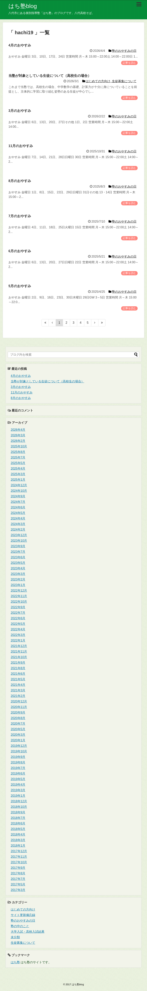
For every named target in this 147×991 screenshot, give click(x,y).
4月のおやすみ (21, 375)
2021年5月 (18, 679)
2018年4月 (18, 834)
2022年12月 (19, 590)
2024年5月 (18, 513)
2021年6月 (18, 673)
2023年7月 (18, 551)
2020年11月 (19, 707)
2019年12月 (19, 745)
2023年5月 (18, 562)
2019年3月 (18, 790)
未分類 (15, 937)
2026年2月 (18, 440)
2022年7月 (18, 612)
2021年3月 (18, 690)
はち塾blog (22, 6)
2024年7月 (18, 501)
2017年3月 (18, 890)
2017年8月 (18, 873)
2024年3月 (18, 524)
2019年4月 (18, 784)
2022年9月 (18, 607)
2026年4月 (18, 429)
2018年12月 (19, 801)
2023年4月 (18, 568)
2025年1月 (18, 479)
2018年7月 (18, 817)
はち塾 (15, 962)
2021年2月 (18, 696)
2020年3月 (18, 734)
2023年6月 (18, 557)
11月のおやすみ (22, 392)
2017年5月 (18, 884)
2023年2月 (18, 579)
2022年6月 (18, 618)
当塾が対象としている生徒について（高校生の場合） (47, 381)
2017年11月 (19, 856)
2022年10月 (19, 601)
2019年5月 (18, 779)
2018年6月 (18, 823)
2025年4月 (18, 468)
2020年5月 (18, 729)
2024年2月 (18, 529)
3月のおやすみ (21, 387)
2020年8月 (18, 718)
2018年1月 (18, 845)
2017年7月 (18, 878)
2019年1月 (18, 795)
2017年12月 (19, 851)
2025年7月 (18, 457)
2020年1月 (18, 740)
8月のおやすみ (21, 398)
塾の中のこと (20, 926)
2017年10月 (19, 862)
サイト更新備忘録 (23, 915)
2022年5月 (18, 623)
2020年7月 (18, 723)
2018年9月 (18, 812)
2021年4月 (18, 684)
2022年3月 (18, 635)
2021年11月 (19, 651)
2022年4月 (18, 629)
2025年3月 (18, 474)
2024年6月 (18, 507)
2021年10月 (19, 657)
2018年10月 (19, 806)
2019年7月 (18, 768)
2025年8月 (18, 452)
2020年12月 (19, 701)
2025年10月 (19, 446)
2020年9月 (18, 712)
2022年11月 (19, 596)
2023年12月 (19, 535)
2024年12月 (19, 485)
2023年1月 (18, 585)
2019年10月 (19, 751)
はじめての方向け (23, 909)
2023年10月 (19, 540)
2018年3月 (18, 840)
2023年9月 (18, 546)
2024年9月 (18, 496)
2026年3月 (18, 435)
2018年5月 (18, 829)
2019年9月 (18, 756)
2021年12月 (19, 646)
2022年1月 (18, 640)
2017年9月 (18, 867)
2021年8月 (18, 668)
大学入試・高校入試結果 (27, 931)
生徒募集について (23, 942)
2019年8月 (18, 762)
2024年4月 (18, 518)
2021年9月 (18, 662)
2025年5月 (18, 463)
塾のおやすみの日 (23, 920)
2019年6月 (18, 773)
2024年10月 (19, 490)
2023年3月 (18, 574)
